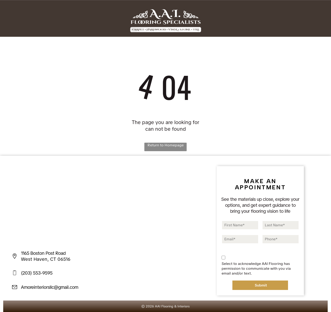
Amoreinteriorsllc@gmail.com (49, 287)
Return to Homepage (166, 145)
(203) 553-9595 (36, 273)
